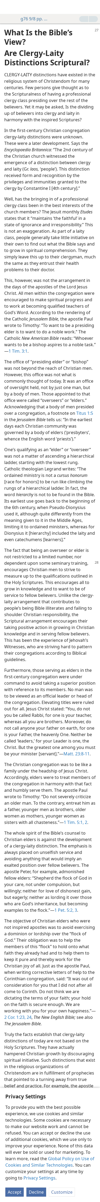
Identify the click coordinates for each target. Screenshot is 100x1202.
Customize (62, 1192)
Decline (36, 1192)
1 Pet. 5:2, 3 (65, 910)
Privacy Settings (39, 1178)
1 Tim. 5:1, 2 (75, 822)
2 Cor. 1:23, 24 (17, 1017)
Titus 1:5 (84, 413)
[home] (8, 7)
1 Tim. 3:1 (18, 351)
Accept (14, 1192)
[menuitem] (8, 7)
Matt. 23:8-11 (76, 754)
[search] (93, 7)
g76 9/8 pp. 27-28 (32, 19)
